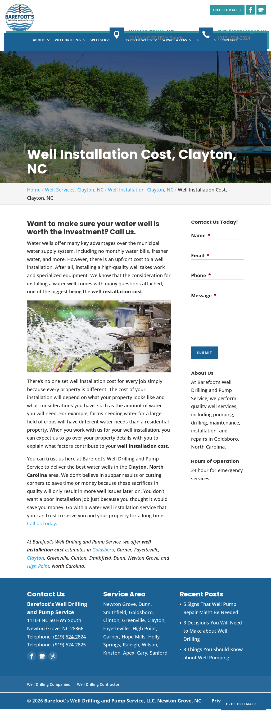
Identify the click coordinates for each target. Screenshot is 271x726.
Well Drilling (68, 58)
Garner (111, 654)
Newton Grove (119, 621)
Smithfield (114, 629)
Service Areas (174, 58)
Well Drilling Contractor (98, 701)
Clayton (155, 637)
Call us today (41, 540)
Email (200, 273)
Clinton (111, 637)
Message (203, 313)
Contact (230, 58)
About (39, 58)
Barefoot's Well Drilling (122, 718)
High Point (38, 583)
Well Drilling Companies (48, 701)
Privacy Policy (227, 718)
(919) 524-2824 (234, 38)
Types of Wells (138, 58)
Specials (204, 58)
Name (200, 253)
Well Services (103, 58)
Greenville (133, 637)
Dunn (144, 621)
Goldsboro (103, 567)
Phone (201, 293)
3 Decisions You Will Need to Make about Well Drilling (212, 648)
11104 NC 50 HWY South (156, 38)
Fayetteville (116, 645)
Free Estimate (220, 10)
